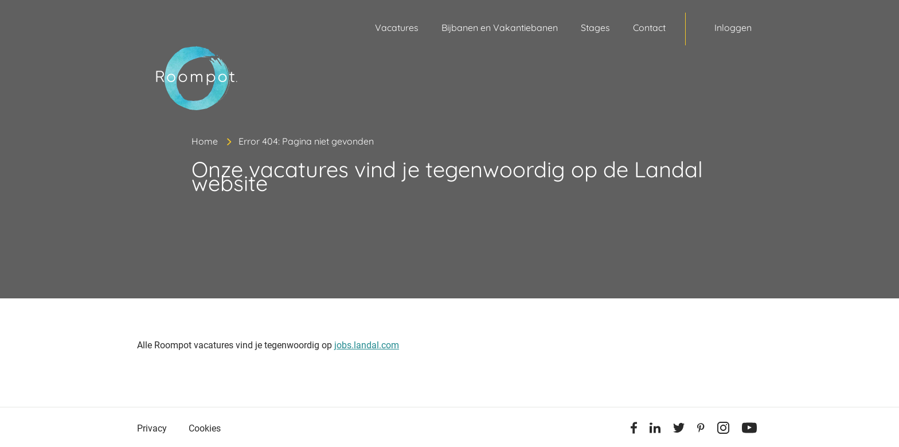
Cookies (205, 428)
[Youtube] (749, 429)
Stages (595, 27)
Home (204, 141)
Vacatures (397, 27)
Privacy (152, 428)
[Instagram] (723, 429)
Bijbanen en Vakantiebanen (499, 27)
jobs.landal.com (366, 345)
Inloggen (733, 27)
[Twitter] (679, 429)
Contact (649, 27)
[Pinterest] (701, 429)
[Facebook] (634, 429)
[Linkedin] (655, 429)
